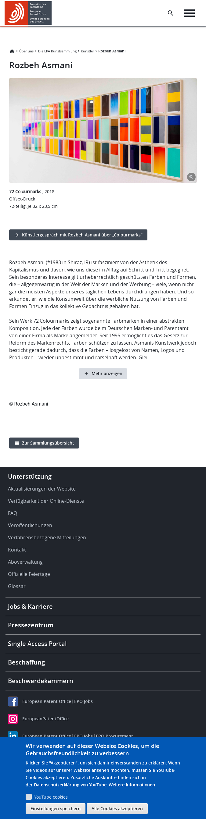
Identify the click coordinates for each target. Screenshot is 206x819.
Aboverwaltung (25, 561)
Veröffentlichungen (30, 525)
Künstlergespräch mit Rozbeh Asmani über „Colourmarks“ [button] (82, 235)
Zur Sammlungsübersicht (48, 443)
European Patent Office (46, 701)
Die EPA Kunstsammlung (57, 51)
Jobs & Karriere (30, 606)
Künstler (87, 51)
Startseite (12, 51)
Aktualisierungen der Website (42, 488)
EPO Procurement (114, 736)
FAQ (12, 513)
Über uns (26, 51)
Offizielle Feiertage (29, 574)
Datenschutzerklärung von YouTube (70, 785)
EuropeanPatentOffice (45, 719)
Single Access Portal (37, 644)
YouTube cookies (51, 797)
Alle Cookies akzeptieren (117, 808)
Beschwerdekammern (40, 681)
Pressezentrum (30, 625)
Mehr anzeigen (107, 373)
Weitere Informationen (132, 785)
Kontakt (17, 549)
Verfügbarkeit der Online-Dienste (46, 501)
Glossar (17, 586)
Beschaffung (26, 662)
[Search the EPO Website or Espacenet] (170, 13)
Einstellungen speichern (56, 808)
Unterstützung (30, 476)
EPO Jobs (83, 701)
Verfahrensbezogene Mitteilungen (47, 537)
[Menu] (189, 13)
